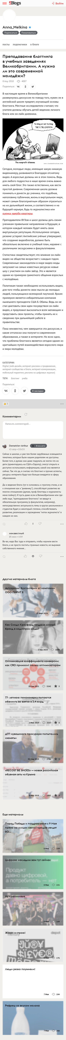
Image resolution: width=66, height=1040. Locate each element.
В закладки (37, 390)
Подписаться (10, 32)
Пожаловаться (29, 32)
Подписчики (20, 44)
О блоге (34, 44)
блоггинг (15, 378)
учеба (24, 378)
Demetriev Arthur (18, 445)
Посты (6, 44)
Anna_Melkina (15, 27)
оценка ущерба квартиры (17, 213)
